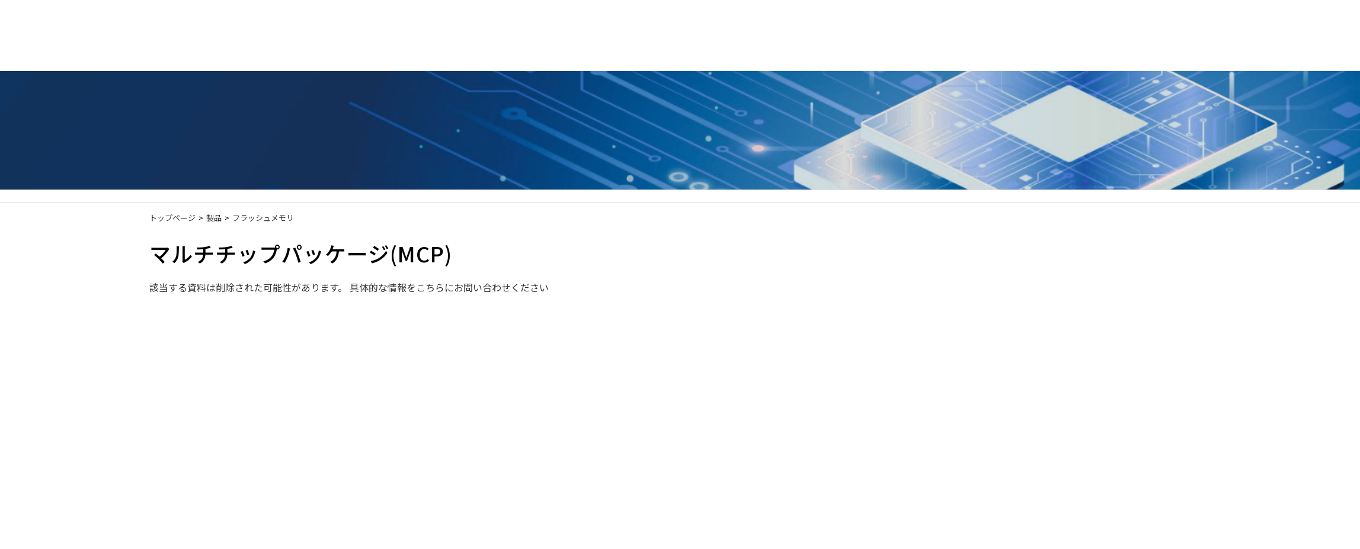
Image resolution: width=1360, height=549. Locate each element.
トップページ (172, 217)
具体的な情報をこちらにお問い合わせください (449, 287)
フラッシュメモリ (263, 217)
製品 (214, 217)
